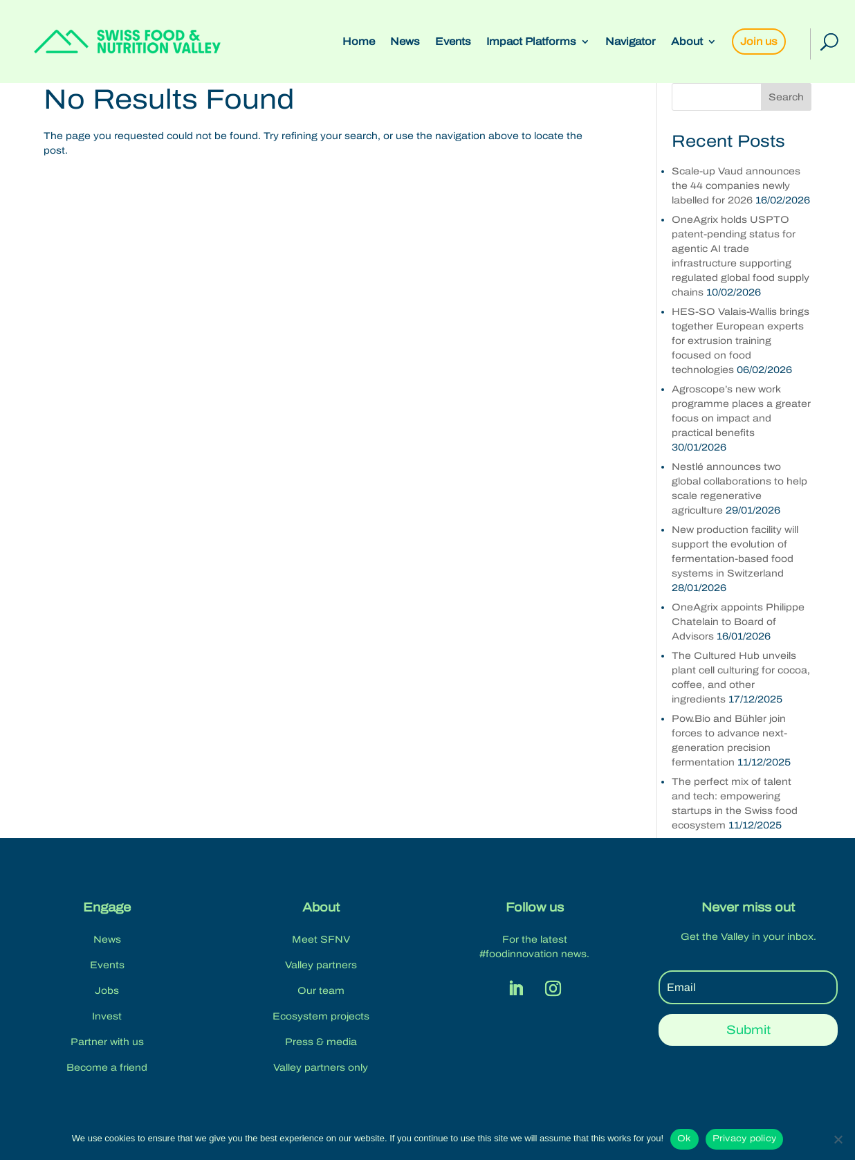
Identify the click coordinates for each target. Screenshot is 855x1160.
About (687, 42)
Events (453, 42)
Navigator (630, 42)
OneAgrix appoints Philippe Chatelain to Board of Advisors (738, 622)
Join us (759, 41)
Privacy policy (744, 1138)
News (405, 42)
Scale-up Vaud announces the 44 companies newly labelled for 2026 (736, 186)
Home (358, 42)
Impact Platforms (531, 42)
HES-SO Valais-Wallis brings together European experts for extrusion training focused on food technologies (740, 341)
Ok (684, 1138)
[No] (838, 1139)
